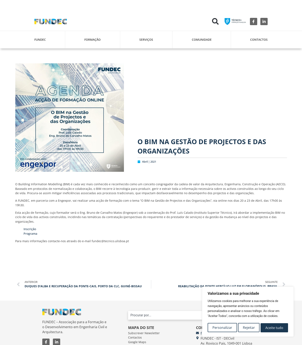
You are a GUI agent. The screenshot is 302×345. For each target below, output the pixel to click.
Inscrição (30, 229)
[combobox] (189, 315)
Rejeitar (249, 327)
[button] (215, 21)
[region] (248, 312)
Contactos (259, 40)
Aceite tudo (274, 327)
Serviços (146, 40)
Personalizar (222, 327)
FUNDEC (40, 40)
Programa (30, 234)
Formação (92, 40)
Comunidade (202, 40)
